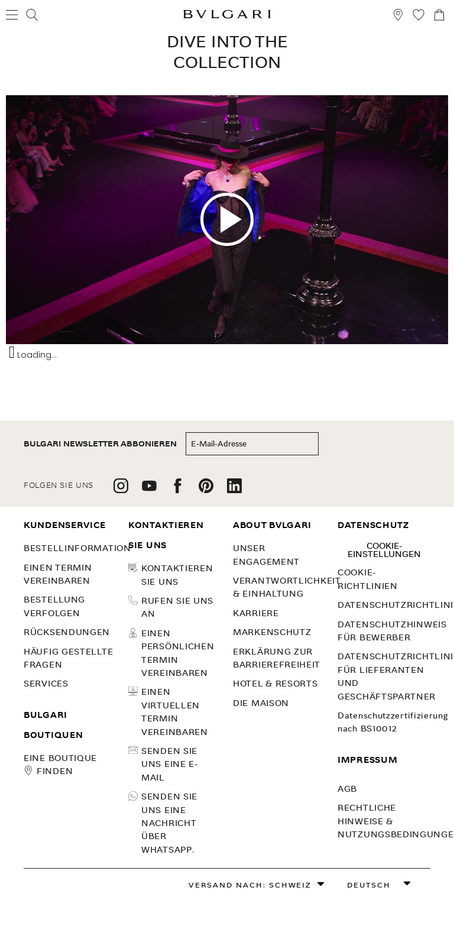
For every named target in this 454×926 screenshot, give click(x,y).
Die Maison (261, 703)
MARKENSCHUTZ (272, 632)
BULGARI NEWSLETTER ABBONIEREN (100, 444)
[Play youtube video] (227, 219)
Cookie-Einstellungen (384, 550)
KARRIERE (256, 613)
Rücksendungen (67, 632)
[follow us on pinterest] (206, 490)
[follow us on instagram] (121, 490)
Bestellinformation (77, 548)
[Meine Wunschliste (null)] (418, 16)
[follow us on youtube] (149, 490)
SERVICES (46, 683)
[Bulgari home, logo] (227, 16)
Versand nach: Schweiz (250, 885)
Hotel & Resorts (275, 683)
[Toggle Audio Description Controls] (12, 352)
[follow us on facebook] (177, 490)
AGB (347, 789)
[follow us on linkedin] (234, 490)
